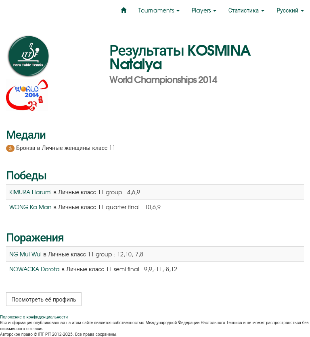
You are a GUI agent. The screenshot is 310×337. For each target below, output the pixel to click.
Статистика (246, 10)
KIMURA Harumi (30, 192)
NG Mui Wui (25, 254)
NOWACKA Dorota (34, 269)
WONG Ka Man (30, 207)
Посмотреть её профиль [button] (43, 299)
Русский (290, 10)
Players (204, 10)
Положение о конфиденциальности (34, 317)
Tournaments (159, 10)
